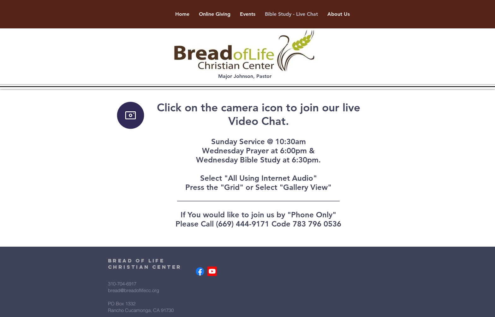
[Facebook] (200, 271)
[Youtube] (212, 271)
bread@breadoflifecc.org (133, 290)
